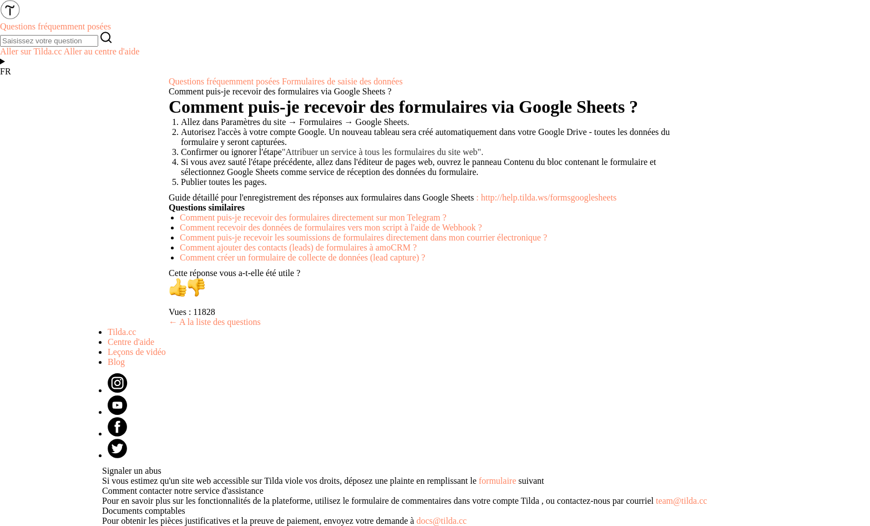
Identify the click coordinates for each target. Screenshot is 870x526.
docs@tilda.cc (441, 520)
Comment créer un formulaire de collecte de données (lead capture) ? (302, 257)
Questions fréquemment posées (224, 81)
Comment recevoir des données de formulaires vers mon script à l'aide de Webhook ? (331, 227)
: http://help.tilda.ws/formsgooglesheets (546, 197)
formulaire (498, 480)
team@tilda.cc (681, 500)
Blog (116, 362)
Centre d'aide (131, 342)
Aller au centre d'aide (102, 51)
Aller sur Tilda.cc (31, 51)
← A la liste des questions (215, 322)
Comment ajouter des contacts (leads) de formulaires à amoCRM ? (298, 247)
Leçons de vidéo (137, 352)
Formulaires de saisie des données (342, 81)
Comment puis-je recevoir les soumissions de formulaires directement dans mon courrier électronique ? (363, 237)
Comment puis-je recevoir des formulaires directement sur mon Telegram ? (313, 217)
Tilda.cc (122, 332)
